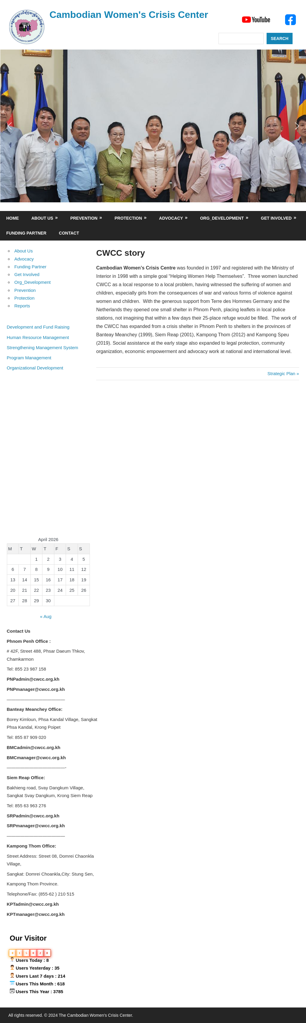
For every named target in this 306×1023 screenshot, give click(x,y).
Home (12, 218)
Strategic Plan (281, 373)
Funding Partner (26, 233)
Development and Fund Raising (38, 326)
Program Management (29, 357)
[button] (9, 126)
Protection (128, 218)
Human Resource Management (38, 337)
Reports (22, 305)
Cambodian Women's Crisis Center (129, 14)
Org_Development (222, 218)
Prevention (83, 218)
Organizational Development (35, 367)
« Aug (45, 616)
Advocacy (171, 218)
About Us (42, 218)
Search (279, 38)
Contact (69, 233)
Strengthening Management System (42, 347)
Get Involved (276, 218)
